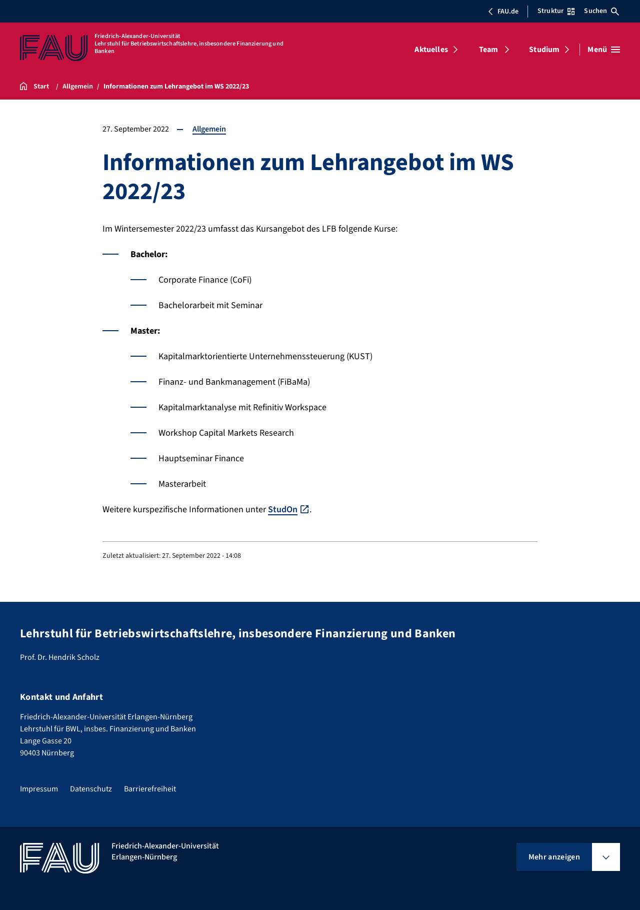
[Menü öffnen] (604, 50)
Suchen (601, 11)
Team (488, 49)
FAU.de (503, 12)
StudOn (283, 509)
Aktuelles (431, 49)
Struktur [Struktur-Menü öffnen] (556, 11)
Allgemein (209, 129)
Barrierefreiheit (150, 788)
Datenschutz (91, 788)
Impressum (39, 788)
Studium (544, 49)
